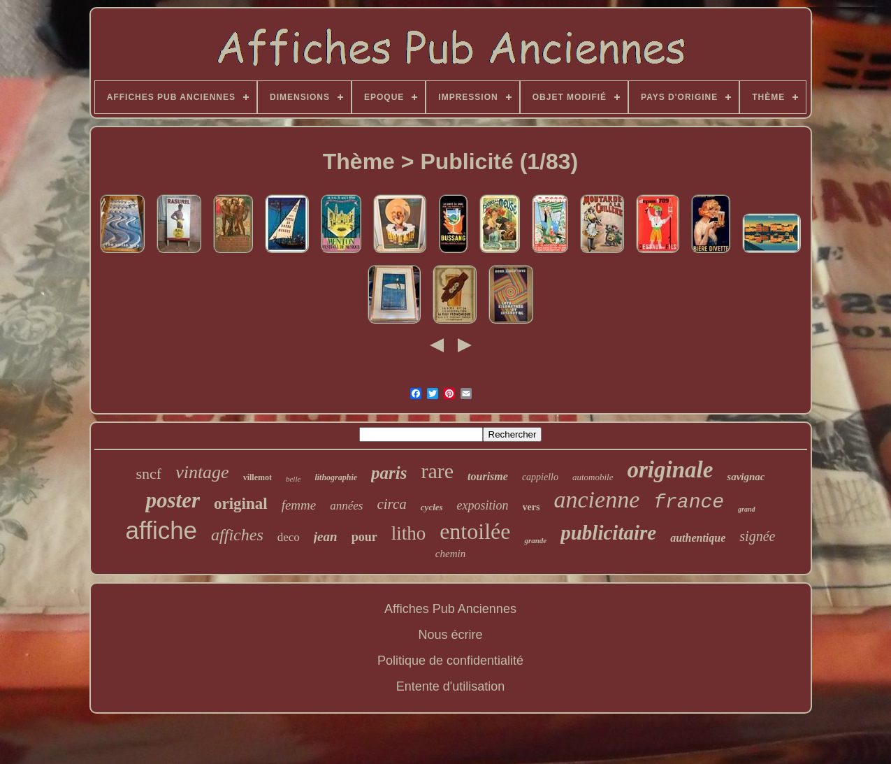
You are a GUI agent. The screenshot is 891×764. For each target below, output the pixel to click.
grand (746, 509)
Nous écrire (450, 635)
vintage (202, 472)
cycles (432, 507)
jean (326, 536)
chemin (450, 553)
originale (670, 469)
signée (757, 536)
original (241, 503)
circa (391, 504)
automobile (593, 477)
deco (288, 537)
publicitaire (608, 532)
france (688, 502)
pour (364, 537)
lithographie (335, 477)
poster (172, 500)
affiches (237, 535)
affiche (162, 530)
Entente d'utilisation (450, 686)
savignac (746, 476)
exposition (483, 505)
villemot (257, 477)
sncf (148, 473)
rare (437, 470)
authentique (697, 538)
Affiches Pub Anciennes (450, 609)
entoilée (475, 531)
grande (535, 540)
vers (531, 507)
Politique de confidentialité (450, 661)
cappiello (540, 477)
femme (299, 505)
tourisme (488, 476)
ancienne (597, 499)
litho (408, 533)
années (346, 505)
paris (389, 472)
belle (293, 479)
